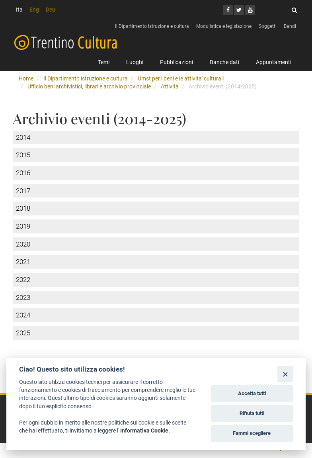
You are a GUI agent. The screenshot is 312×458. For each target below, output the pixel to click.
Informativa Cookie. (145, 430)
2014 (23, 137)
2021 (23, 262)
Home (26, 78)
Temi (103, 62)
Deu (50, 9)
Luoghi (134, 62)
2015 (23, 155)
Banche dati (224, 62)
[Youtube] (250, 10)
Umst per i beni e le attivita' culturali (181, 78)
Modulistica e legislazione (224, 26)
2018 (23, 208)
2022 (23, 280)
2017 (23, 191)
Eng (34, 9)
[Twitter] (239, 10)
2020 (23, 244)
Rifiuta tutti (252, 413)
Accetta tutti (252, 393)
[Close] (285, 374)
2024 (23, 315)
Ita (19, 9)
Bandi (290, 26)
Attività (170, 86)
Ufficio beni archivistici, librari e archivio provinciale (89, 86)
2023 (23, 297)
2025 (23, 333)
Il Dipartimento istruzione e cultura (152, 26)
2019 (23, 226)
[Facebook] (228, 10)
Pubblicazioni (176, 62)
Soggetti (268, 26)
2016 (23, 173)
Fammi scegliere (252, 433)
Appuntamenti (273, 62)
